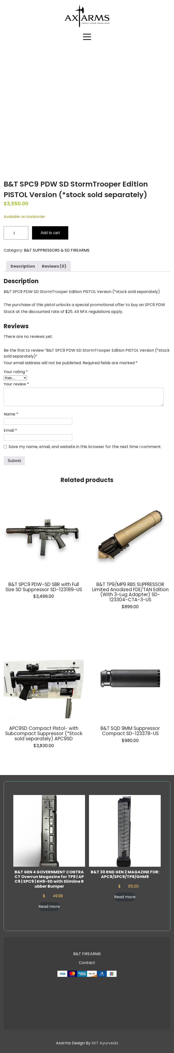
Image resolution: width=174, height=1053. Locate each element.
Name (11, 414)
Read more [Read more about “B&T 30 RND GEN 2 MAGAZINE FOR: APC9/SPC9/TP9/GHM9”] (125, 897)
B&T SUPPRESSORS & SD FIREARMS (56, 250)
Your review (16, 384)
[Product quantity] (16, 233)
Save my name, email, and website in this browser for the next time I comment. (85, 446)
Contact (87, 963)
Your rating (16, 372)
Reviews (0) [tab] (54, 266)
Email (10, 430)
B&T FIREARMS (87, 954)
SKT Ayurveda (104, 1043)
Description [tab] (23, 266)
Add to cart (50, 233)
